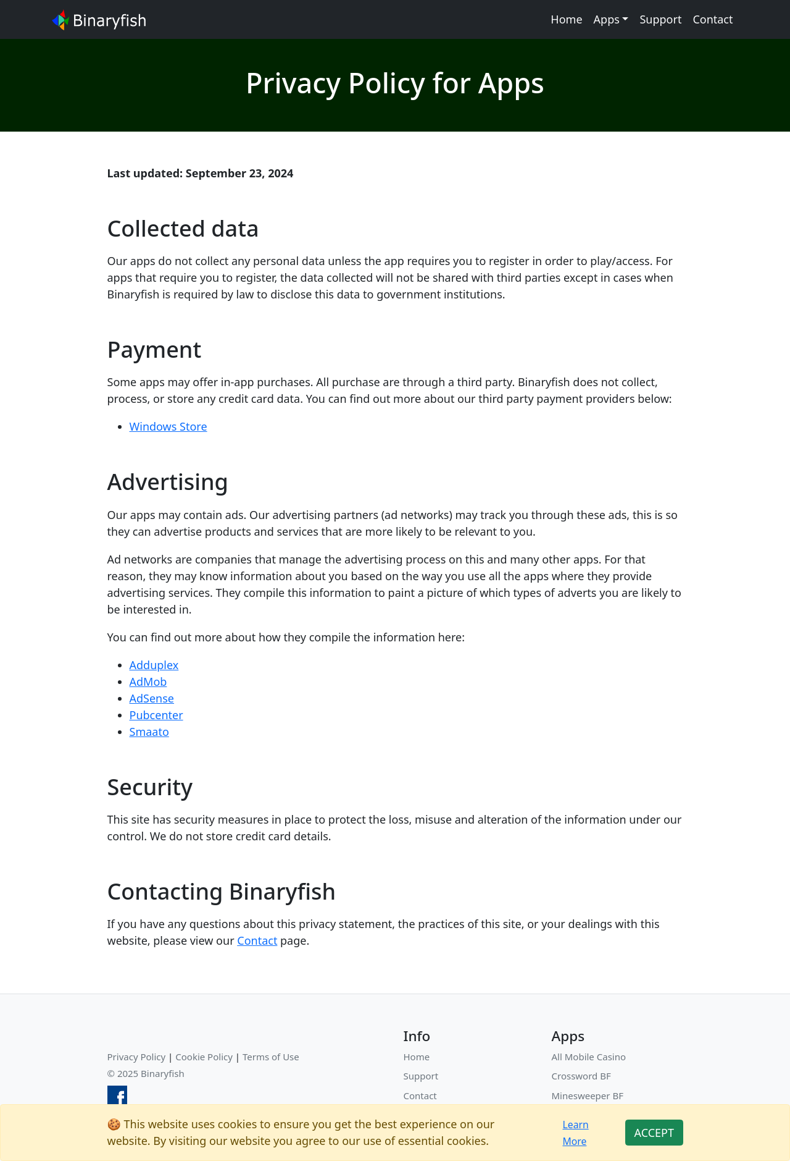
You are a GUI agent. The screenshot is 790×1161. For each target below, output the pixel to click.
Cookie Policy (204, 1056)
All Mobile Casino (589, 1056)
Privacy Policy (136, 1056)
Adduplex (154, 664)
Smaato (149, 731)
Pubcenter (156, 714)
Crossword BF (581, 1076)
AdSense (152, 698)
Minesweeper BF (587, 1095)
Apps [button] (607, 19)
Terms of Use (271, 1056)
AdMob (148, 681)
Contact (712, 19)
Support (660, 19)
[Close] (654, 1133)
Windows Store (168, 426)
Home (566, 19)
